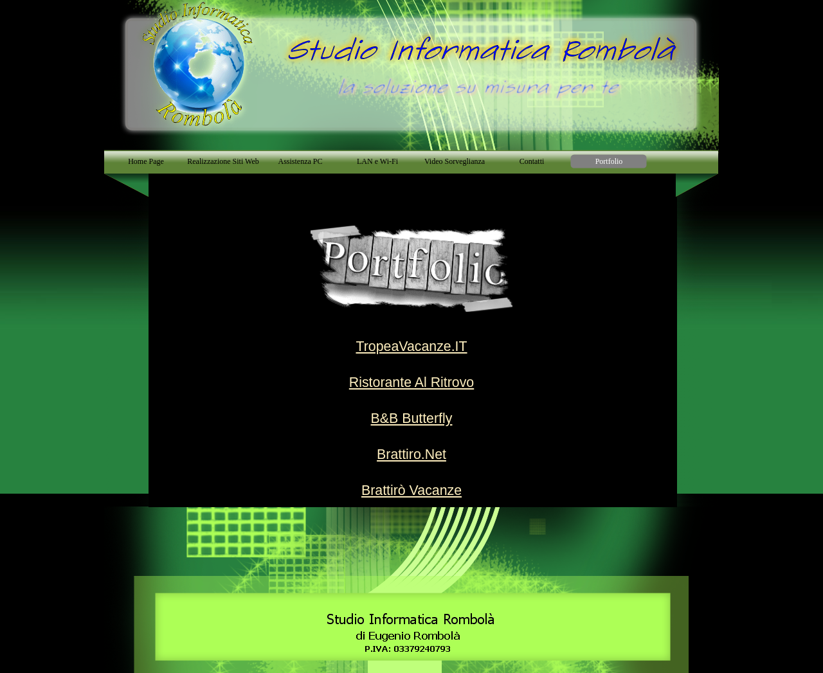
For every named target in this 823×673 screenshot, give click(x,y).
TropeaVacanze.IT (411, 346)
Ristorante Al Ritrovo (411, 382)
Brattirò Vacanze (411, 490)
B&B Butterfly (412, 418)
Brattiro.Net (411, 454)
